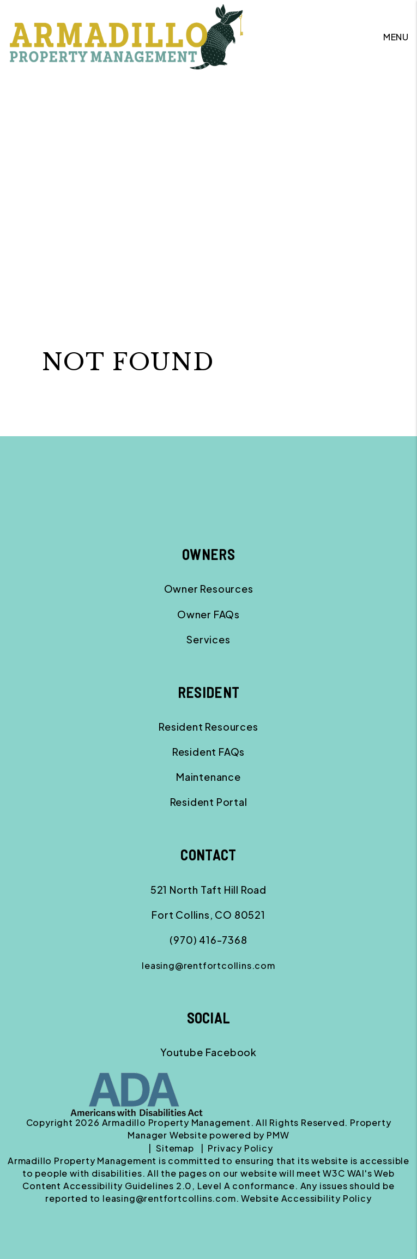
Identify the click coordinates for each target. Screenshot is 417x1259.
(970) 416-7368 (208, 939)
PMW (278, 1135)
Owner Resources (208, 588)
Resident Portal (208, 802)
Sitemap (175, 1148)
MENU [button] (396, 37)
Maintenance (208, 776)
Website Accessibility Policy (306, 1198)
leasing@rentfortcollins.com (208, 965)
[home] (126, 35)
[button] (181, 1052)
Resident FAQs (208, 751)
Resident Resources (208, 726)
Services (208, 639)
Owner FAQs (208, 614)
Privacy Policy (240, 1148)
